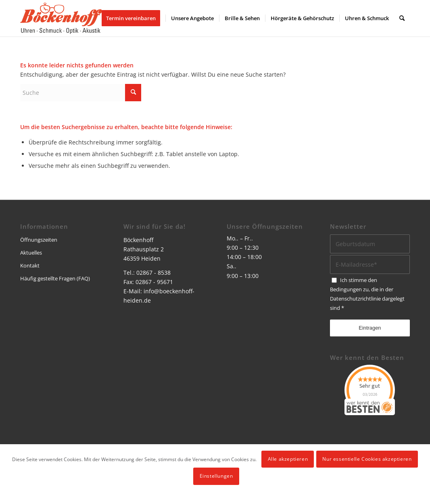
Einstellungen (216, 475)
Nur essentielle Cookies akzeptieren (366, 458)
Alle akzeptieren (288, 458)
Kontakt (30, 265)
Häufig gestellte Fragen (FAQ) (55, 278)
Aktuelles (31, 252)
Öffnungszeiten (38, 239)
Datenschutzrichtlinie (355, 298)
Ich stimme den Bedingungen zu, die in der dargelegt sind (367, 293)
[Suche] (402, 18)
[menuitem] (133, 18)
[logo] (61, 18)
